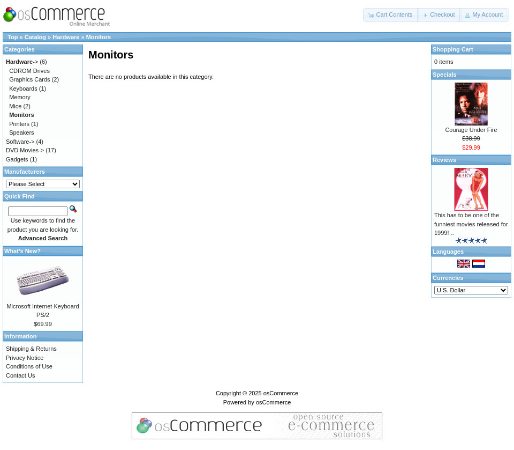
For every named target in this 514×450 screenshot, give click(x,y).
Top (12, 37)
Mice (15, 106)
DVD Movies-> (25, 150)
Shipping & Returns (31, 348)
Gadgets (17, 159)
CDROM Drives (29, 71)
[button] (391, 15)
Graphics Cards (29, 79)
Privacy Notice (24, 358)
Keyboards (23, 88)
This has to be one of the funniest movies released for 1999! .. (471, 224)
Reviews (444, 160)
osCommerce (280, 393)
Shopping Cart (453, 49)
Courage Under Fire (471, 130)
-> (22, 61)
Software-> (20, 141)
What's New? (22, 251)
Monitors (98, 37)
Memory (20, 97)
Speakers (21, 132)
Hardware (65, 37)
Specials (445, 74)
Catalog (35, 37)
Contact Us (20, 375)
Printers (19, 124)
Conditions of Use (29, 366)
